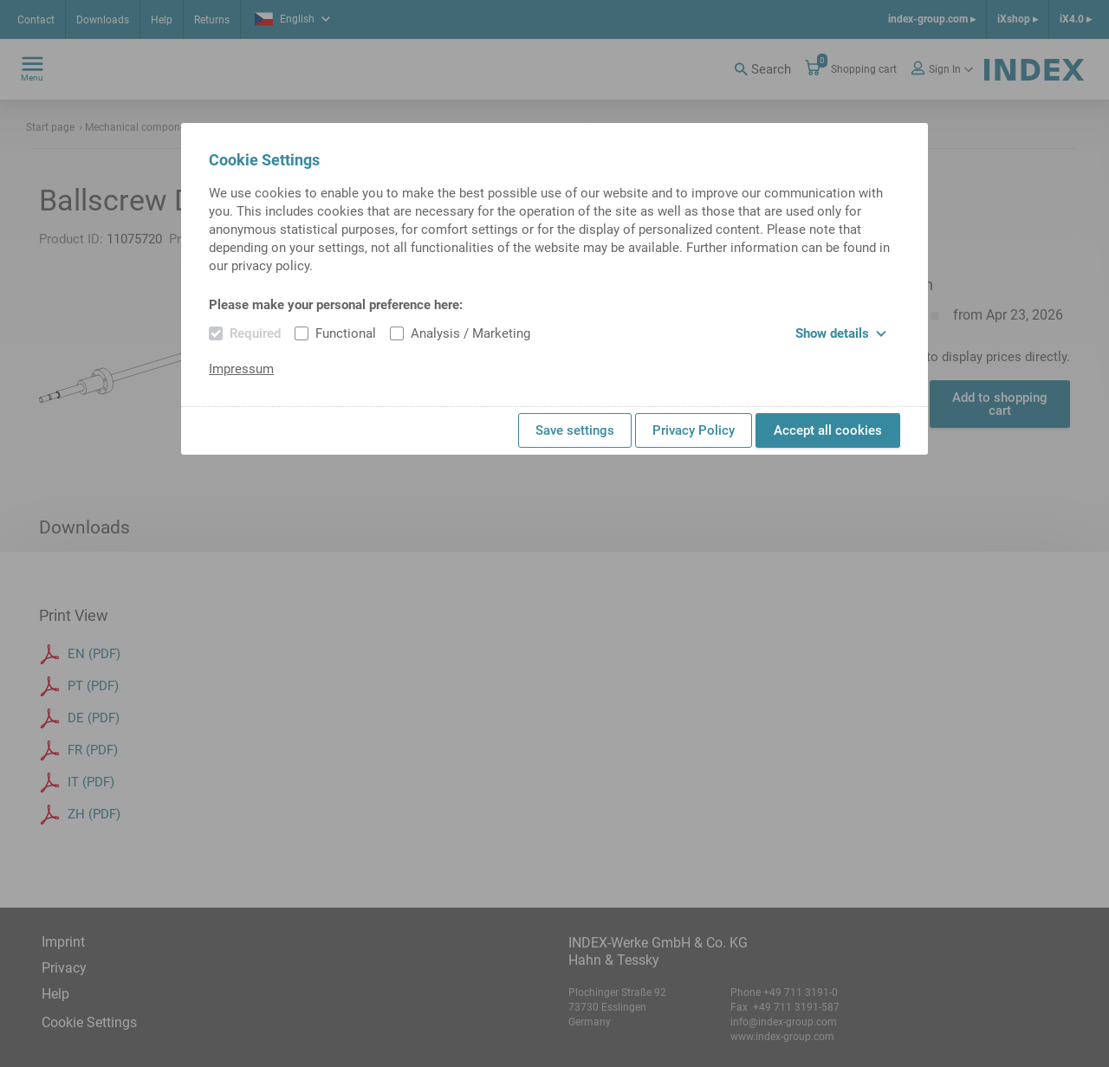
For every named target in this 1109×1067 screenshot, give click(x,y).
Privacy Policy (693, 430)
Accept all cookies (828, 430)
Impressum (241, 369)
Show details (840, 333)
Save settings (574, 430)
